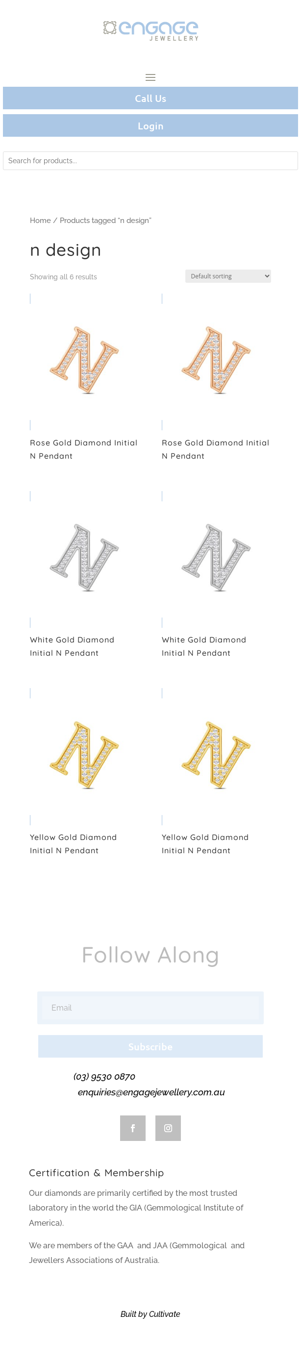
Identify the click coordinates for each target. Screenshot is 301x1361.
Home (40, 220)
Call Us (150, 98)
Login (151, 125)
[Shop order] (228, 276)
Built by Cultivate (150, 1314)
